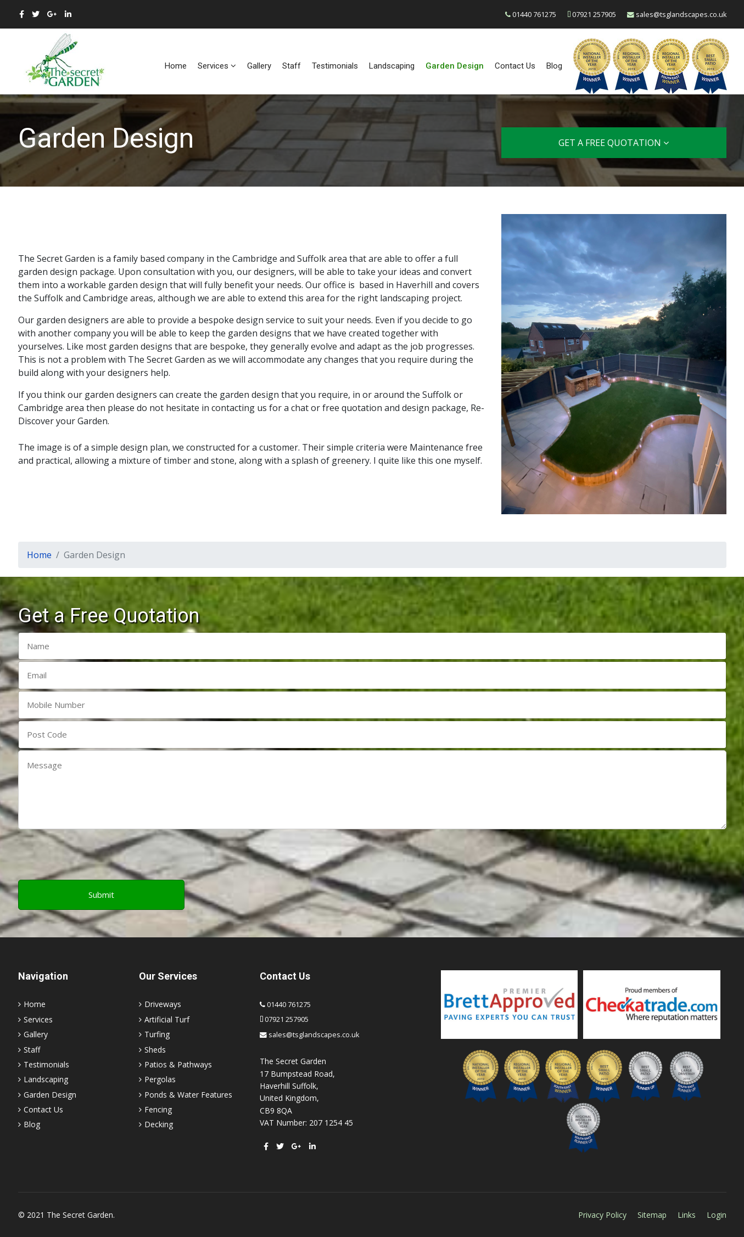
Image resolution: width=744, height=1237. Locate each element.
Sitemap (652, 1215)
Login (716, 1215)
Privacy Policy (602, 1215)
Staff (291, 66)
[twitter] (36, 14)
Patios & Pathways (178, 1064)
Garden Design (455, 66)
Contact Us (515, 66)
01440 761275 (534, 14)
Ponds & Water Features (188, 1094)
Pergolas (160, 1079)
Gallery (259, 66)
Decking (158, 1124)
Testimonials (335, 66)
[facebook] (21, 14)
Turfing (157, 1034)
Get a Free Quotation (613, 143)
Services (213, 66)
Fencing (158, 1109)
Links (687, 1215)
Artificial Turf (166, 1019)
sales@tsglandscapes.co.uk (681, 14)
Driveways (162, 1004)
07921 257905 (594, 14)
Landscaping (392, 66)
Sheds (155, 1049)
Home (176, 66)
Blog (554, 66)
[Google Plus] (52, 14)
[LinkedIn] (68, 14)
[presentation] (101, 855)
